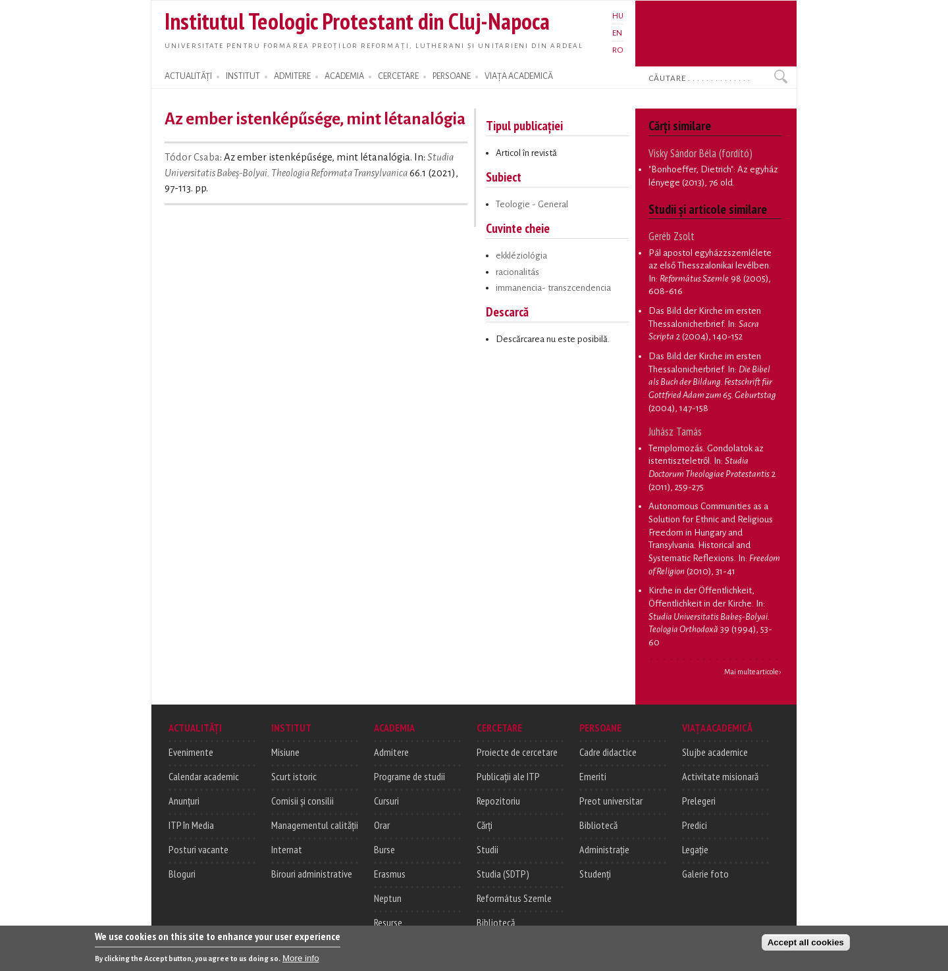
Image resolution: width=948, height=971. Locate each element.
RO (617, 50)
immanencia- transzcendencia (553, 288)
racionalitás (517, 272)
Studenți (595, 873)
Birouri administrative (311, 873)
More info (300, 961)
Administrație (604, 849)
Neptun (388, 898)
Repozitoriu (498, 800)
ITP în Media (191, 825)
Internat (286, 849)
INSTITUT (243, 76)
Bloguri (182, 873)
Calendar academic (204, 776)
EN (617, 32)
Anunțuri (184, 800)
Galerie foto (705, 873)
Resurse (388, 922)
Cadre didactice (608, 752)
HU (617, 15)
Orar (382, 825)
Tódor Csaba (192, 157)
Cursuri (386, 800)
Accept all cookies (806, 945)
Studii (487, 849)
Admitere (391, 752)
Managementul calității (314, 825)
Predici (694, 825)
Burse (384, 849)
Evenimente (191, 752)
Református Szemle (514, 898)
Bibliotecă (496, 922)
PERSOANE (452, 76)
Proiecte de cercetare (517, 752)
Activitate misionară (720, 776)
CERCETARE (398, 76)
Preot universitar (611, 800)
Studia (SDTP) (503, 873)
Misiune (285, 752)
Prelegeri (699, 800)
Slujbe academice (715, 752)
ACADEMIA (344, 76)
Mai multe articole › (752, 672)
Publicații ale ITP (508, 776)
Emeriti (592, 776)
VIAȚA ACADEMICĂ (519, 76)
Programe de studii (409, 776)
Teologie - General (532, 204)
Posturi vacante (198, 849)
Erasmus (390, 873)
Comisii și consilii (302, 800)
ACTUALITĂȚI (188, 76)
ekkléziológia (521, 256)
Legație (695, 849)
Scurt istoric (294, 776)
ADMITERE (292, 76)
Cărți (484, 825)
